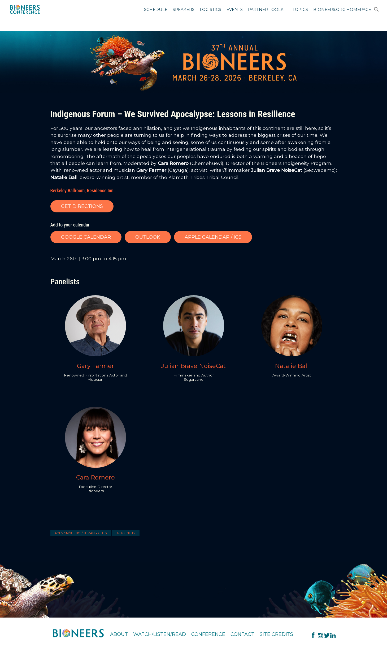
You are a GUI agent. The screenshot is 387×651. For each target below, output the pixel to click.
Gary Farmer (95, 366)
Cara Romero (95, 477)
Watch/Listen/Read (159, 634)
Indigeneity (125, 533)
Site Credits (276, 634)
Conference (208, 634)
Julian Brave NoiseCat (193, 366)
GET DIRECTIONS (82, 206)
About (119, 634)
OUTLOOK (147, 237)
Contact (242, 634)
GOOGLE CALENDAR (86, 237)
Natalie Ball (292, 366)
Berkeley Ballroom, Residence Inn (82, 190)
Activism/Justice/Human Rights (81, 533)
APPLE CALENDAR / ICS (213, 237)
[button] (376, 10)
